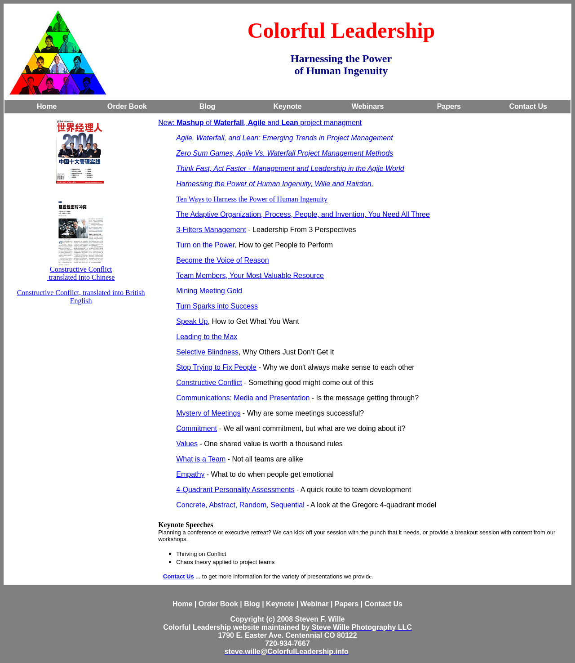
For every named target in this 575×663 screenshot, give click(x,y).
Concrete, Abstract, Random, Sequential (240, 505)
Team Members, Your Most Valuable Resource (250, 275)
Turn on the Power (205, 245)
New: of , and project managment (260, 122)
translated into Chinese (81, 277)
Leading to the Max (206, 336)
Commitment (196, 428)
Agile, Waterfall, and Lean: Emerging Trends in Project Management (284, 138)
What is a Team (201, 459)
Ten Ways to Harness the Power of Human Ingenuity (251, 199)
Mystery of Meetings (208, 413)
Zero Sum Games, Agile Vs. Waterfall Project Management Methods (284, 153)
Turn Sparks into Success (217, 306)
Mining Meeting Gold (209, 291)
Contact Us (178, 576)
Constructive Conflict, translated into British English (81, 297)
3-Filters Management (211, 229)
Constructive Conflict (81, 269)
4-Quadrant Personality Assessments (235, 489)
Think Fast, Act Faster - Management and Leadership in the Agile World (290, 168)
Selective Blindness (207, 352)
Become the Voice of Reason (222, 260)
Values (187, 444)
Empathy (190, 474)
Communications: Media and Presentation (243, 398)
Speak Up (192, 321)
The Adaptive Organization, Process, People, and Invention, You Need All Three (303, 214)
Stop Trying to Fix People (216, 367)
